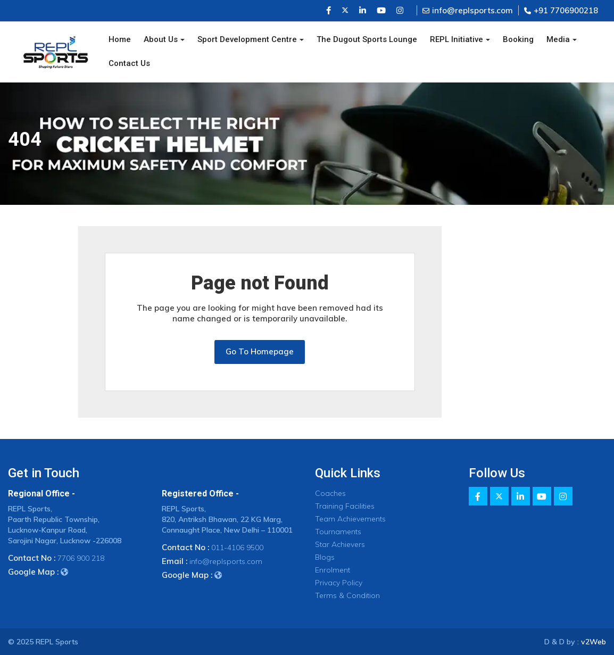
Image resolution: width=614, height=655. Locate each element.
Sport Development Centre (247, 39)
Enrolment (332, 570)
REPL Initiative (456, 39)
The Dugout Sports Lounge (367, 39)
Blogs (325, 557)
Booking (518, 39)
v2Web (593, 641)
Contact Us (129, 63)
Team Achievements (350, 519)
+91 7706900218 (561, 10)
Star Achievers (340, 544)
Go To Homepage (260, 351)
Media (558, 39)
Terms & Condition (347, 595)
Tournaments (338, 531)
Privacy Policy (338, 582)
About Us (161, 39)
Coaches (330, 493)
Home (120, 39)
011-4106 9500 (237, 547)
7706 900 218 (80, 558)
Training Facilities (345, 506)
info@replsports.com (467, 10)
